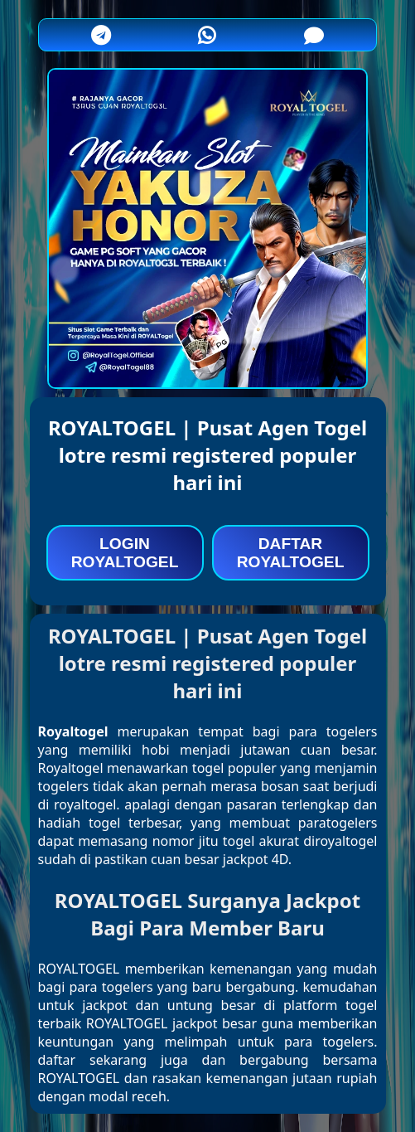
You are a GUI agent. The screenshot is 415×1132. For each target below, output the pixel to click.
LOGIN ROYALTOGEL (125, 553)
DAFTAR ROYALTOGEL (291, 553)
